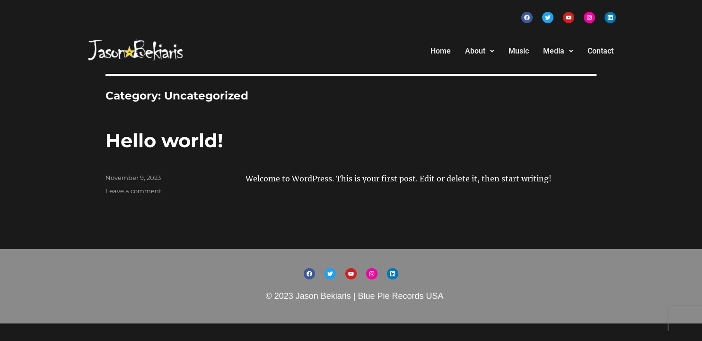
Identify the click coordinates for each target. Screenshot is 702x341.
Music (519, 50)
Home (440, 50)
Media (558, 50)
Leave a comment (133, 191)
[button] (479, 51)
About (479, 50)
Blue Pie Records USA (400, 296)
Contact (601, 50)
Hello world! (164, 140)
